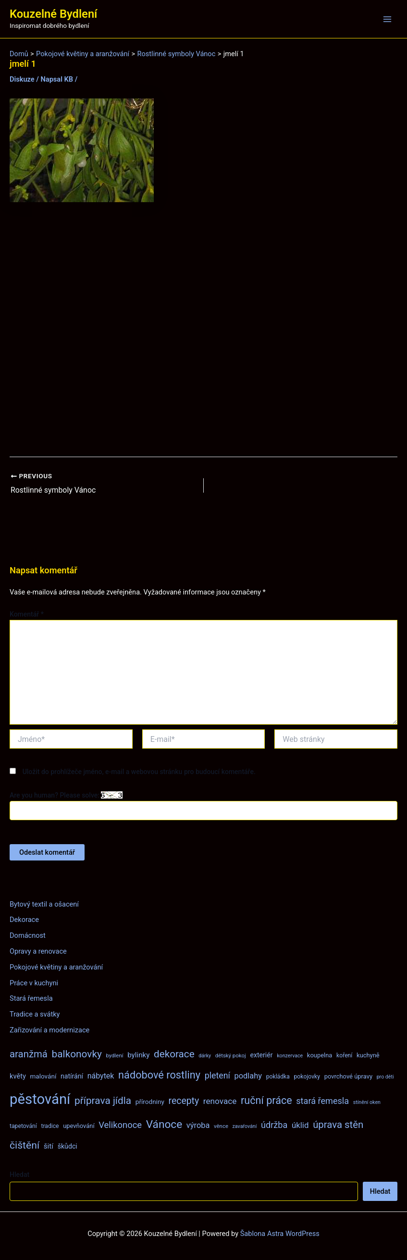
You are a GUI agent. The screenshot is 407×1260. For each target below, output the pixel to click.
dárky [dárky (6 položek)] (204, 1056)
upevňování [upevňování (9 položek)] (78, 1125)
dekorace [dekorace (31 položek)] (174, 1054)
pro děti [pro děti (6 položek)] (385, 1076)
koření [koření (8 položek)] (344, 1055)
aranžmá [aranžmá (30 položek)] (29, 1054)
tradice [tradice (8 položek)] (50, 1125)
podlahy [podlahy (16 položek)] (248, 1075)
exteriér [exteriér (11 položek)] (261, 1055)
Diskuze (22, 79)
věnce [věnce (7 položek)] (221, 1125)
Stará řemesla (31, 998)
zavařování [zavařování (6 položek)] (245, 1126)
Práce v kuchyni (34, 982)
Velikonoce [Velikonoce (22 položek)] (120, 1124)
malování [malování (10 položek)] (43, 1075)
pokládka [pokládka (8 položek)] (278, 1076)
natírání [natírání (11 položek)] (72, 1075)
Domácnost (28, 935)
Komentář (27, 614)
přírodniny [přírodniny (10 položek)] (150, 1101)
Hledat (19, 1174)
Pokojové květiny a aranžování (56, 966)
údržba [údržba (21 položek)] (274, 1124)
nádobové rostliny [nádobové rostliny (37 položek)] (159, 1074)
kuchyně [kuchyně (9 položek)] (368, 1055)
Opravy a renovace (38, 951)
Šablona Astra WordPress (280, 1233)
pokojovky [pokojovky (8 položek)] (307, 1076)
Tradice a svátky (35, 1014)
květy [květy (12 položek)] (18, 1075)
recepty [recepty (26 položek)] (183, 1100)
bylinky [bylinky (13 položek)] (138, 1055)
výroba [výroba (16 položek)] (198, 1124)
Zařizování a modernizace (49, 1030)
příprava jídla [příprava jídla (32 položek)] (102, 1100)
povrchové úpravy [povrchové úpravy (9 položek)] (348, 1075)
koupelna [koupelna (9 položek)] (320, 1055)
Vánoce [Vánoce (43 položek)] (164, 1123)
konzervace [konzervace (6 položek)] (290, 1056)
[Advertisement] (203, 330)
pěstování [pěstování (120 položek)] (40, 1099)
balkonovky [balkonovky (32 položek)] (77, 1054)
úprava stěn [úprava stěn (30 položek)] (338, 1124)
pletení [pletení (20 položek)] (217, 1075)
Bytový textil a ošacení (44, 903)
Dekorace (24, 919)
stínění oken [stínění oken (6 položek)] (367, 1102)
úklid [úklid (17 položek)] (300, 1124)
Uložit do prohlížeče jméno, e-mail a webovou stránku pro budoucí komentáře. (139, 771)
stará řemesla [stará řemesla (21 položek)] (322, 1101)
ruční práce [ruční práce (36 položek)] (266, 1100)
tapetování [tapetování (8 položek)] (23, 1125)
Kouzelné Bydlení (53, 14)
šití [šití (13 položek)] (48, 1146)
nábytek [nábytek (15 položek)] (100, 1075)
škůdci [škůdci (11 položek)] (67, 1146)
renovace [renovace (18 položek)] (220, 1101)
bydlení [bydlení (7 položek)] (114, 1055)
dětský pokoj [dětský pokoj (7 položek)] (230, 1055)
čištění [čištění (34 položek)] (24, 1145)
